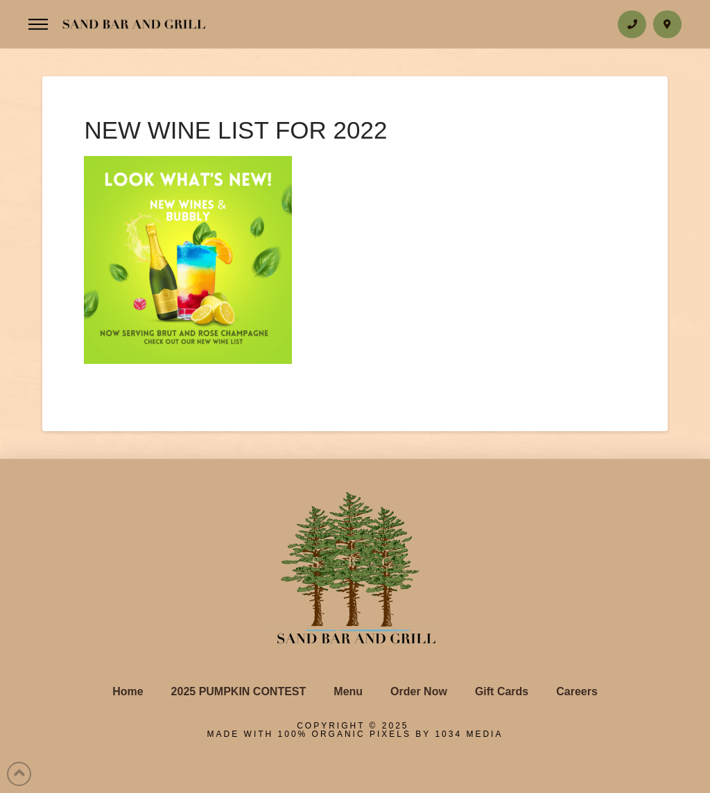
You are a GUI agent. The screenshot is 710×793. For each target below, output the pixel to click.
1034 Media (469, 734)
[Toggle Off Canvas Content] (38, 24)
